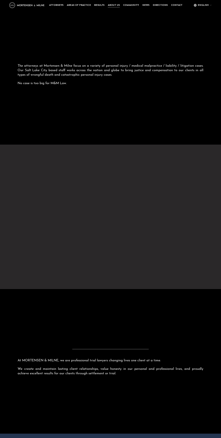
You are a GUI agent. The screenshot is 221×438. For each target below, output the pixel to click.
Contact (63, 10)
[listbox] (194, 7)
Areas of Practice (87, 5)
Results (108, 5)
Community (139, 5)
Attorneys (65, 5)
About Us (122, 5)
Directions (168, 5)
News (154, 5)
